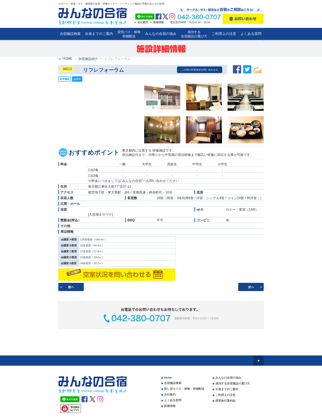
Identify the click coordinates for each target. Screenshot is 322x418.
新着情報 (158, 22)
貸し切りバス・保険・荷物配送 (184, 388)
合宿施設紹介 (88, 59)
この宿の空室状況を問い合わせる (199, 69)
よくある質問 (250, 34)
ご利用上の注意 (224, 34)
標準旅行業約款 (225, 400)
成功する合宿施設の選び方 (232, 383)
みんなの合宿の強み (160, 34)
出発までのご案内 (99, 34)
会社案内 (142, 22)
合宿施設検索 (70, 34)
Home (168, 377)
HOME (67, 58)
